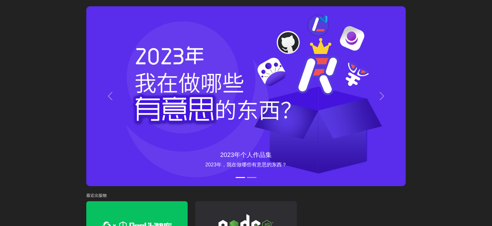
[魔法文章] (251, 177)
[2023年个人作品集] (240, 177)
